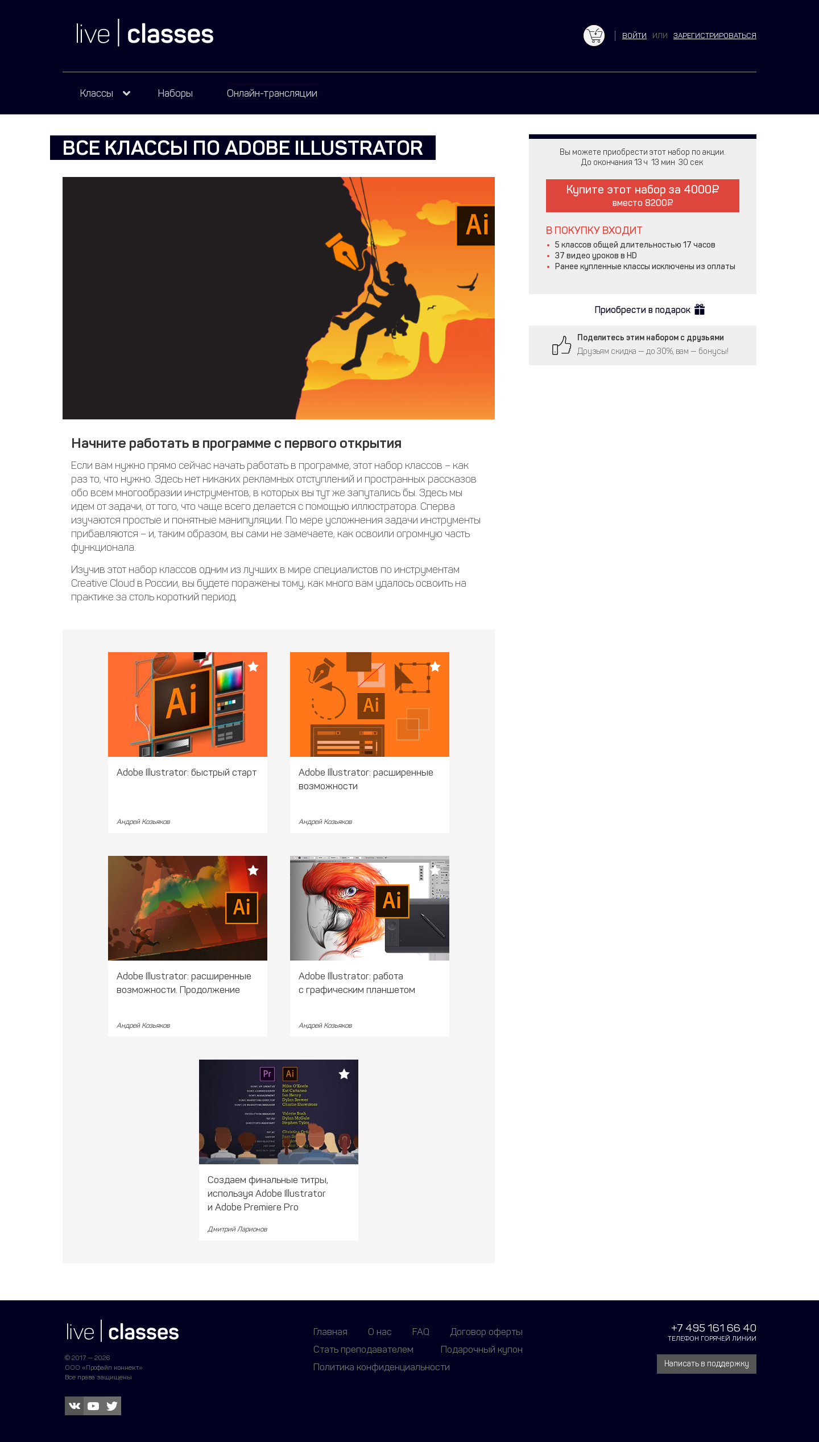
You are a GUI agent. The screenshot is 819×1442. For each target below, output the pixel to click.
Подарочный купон (482, 1349)
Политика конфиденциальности (381, 1367)
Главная (330, 1331)
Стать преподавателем (363, 1349)
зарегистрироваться (714, 35)
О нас (380, 1331)
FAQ (420, 1331)
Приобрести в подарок (642, 309)
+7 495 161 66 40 (713, 1327)
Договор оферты (486, 1331)
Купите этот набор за (642, 195)
